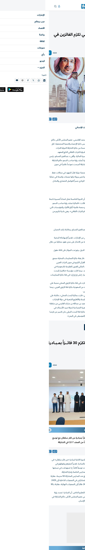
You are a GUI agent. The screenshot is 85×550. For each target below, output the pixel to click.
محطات (74, 21)
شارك (10, 53)
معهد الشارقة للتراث (48, 327)
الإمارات (81, 338)
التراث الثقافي (66, 327)
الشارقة (79, 327)
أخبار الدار (74, 338)
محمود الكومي (78, 451)
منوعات (81, 21)
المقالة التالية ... (77, 510)
